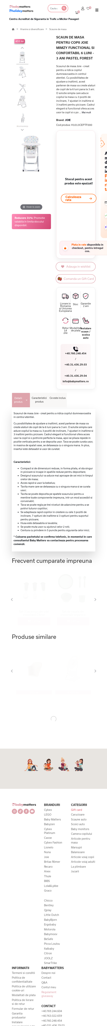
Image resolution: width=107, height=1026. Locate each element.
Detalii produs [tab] (18, 400)
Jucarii (75, 871)
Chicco (48, 900)
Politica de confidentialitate (22, 979)
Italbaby (49, 948)
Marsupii (76, 847)
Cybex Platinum (49, 831)
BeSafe (48, 939)
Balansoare (78, 852)
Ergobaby (50, 924)
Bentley (49, 905)
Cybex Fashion (53, 842)
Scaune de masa (57, 29)
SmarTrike (50, 962)
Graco (47, 890)
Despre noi (48, 972)
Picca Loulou (52, 943)
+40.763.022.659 (51, 1015)
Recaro (48, 866)
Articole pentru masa (80, 840)
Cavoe (48, 837)
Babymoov (50, 934)
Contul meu (48, 987)
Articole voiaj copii (82, 857)
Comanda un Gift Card (76, 279)
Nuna (47, 852)
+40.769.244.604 (51, 1011)
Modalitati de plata (23, 995)
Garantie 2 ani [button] (86, 304)
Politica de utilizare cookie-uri (24, 988)
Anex (47, 871)
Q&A (44, 982)
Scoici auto (78, 824)
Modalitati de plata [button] (76, 329)
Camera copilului (81, 833)
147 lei (73, 621)
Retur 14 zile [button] (65, 330)
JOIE (68, 120)
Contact (46, 977)
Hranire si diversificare (32, 29)
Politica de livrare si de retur (23, 1002)
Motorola (49, 929)
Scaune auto (78, 819)
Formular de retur (23, 1008)
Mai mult (86, 112)
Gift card (76, 809)
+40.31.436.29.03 (76, 364)
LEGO (47, 814)
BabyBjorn (50, 919)
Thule (47, 876)
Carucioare (78, 814)
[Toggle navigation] (97, 10)
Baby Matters (52, 819)
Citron (48, 953)
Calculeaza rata (78, 198)
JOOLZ (48, 958)
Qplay (47, 910)
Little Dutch (51, 914)
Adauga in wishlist (75, 266)
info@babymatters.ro (76, 381)
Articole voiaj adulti (83, 861)
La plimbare (78, 866)
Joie (46, 857)
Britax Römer (52, 861)
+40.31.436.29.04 (76, 375)
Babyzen (49, 824)
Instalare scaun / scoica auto (86, 333)
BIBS (47, 880)
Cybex (48, 809)
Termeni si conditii (23, 972)
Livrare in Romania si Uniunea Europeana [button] (65, 307)
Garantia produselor (19, 1015)
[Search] (54, 8)
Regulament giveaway (48, 994)
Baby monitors (80, 829)
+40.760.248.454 (75, 353)
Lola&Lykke (51, 885)
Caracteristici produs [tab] (39, 399)
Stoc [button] (75, 304)
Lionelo (48, 847)
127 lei (34, 621)
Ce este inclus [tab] (58, 397)
